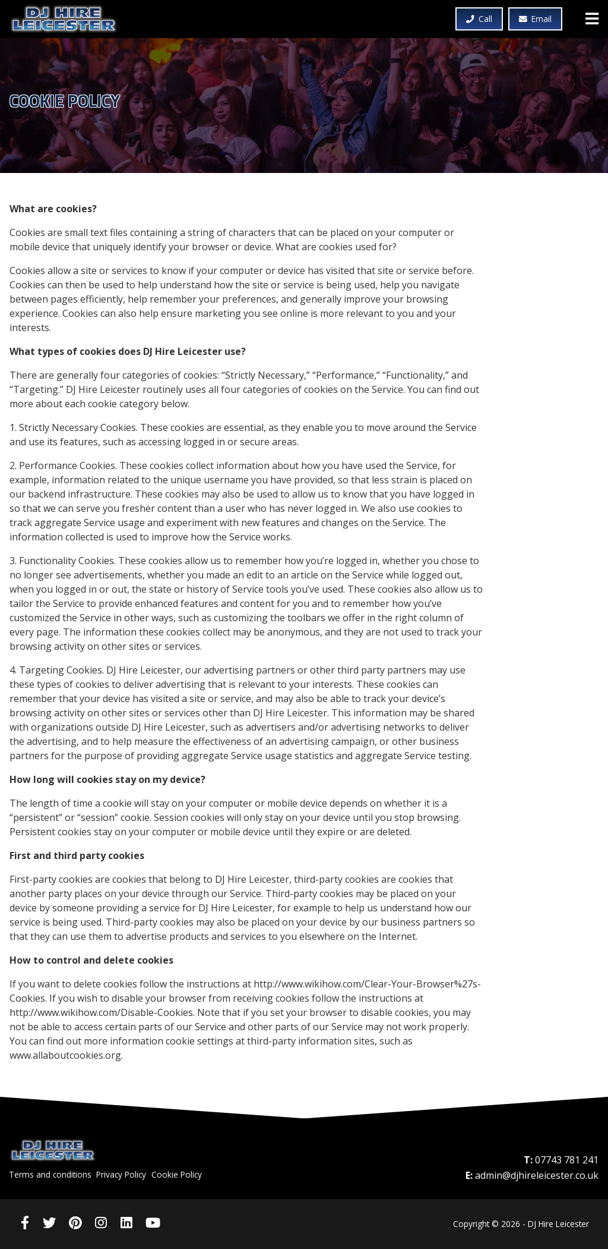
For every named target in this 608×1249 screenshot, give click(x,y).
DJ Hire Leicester (69, 19)
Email (535, 19)
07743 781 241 (566, 1159)
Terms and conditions (50, 1174)
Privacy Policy (121, 1174)
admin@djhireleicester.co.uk (536, 1175)
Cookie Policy (176, 1174)
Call (479, 19)
